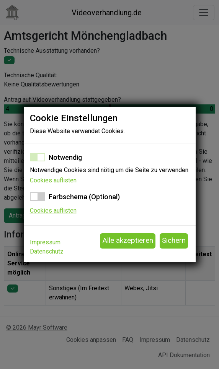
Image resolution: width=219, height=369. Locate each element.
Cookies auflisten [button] (53, 180)
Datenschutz (47, 251)
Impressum (45, 242)
